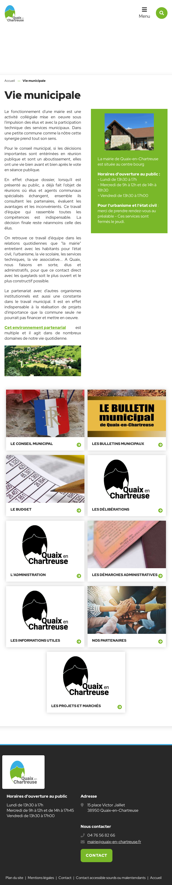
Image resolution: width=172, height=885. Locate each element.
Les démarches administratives (124, 575)
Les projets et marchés (76, 706)
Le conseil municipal (32, 444)
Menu (144, 16)
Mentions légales (41, 877)
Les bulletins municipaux (118, 444)
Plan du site (14, 877)
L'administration (28, 575)
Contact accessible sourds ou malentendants (111, 877)
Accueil (9, 81)
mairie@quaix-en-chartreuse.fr (114, 841)
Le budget (21, 509)
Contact (96, 855)
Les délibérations (110, 509)
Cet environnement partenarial (35, 327)
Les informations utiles (35, 640)
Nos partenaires (109, 640)
